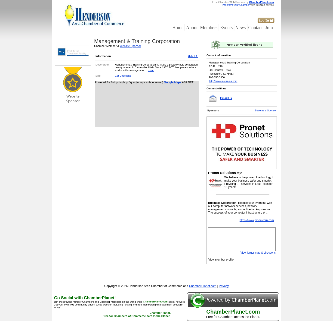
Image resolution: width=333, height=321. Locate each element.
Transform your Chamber (236, 4)
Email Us (226, 98)
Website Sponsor (130, 46)
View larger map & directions (258, 252)
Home (178, 27)
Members (209, 27)
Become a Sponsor (266, 110)
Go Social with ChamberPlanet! (85, 298)
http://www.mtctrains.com (223, 81)
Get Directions (123, 75)
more (151, 70)
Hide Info (193, 56)
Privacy (224, 286)
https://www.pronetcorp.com (257, 220)
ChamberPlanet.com (261, 2)
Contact (255, 27)
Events (226, 27)
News (240, 27)
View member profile (221, 259)
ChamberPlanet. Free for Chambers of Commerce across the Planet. (137, 315)
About (191, 27)
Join (269, 27)
